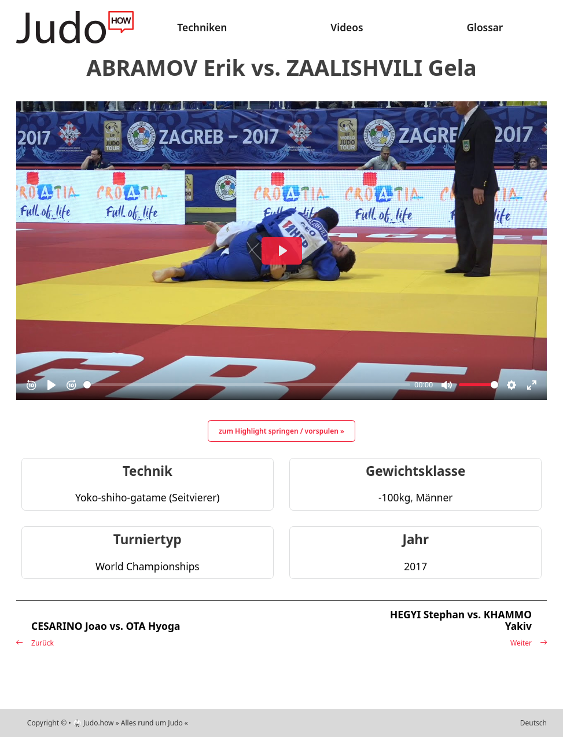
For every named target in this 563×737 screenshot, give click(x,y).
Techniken (202, 27)
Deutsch (533, 723)
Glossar (484, 27)
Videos (346, 27)
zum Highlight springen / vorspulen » (281, 431)
